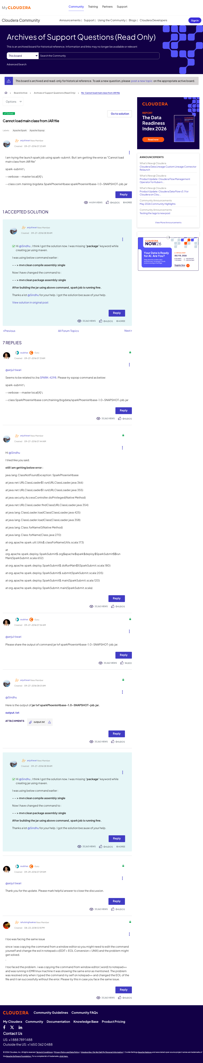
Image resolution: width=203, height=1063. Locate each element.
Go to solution (120, 113)
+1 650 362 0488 (40, 1044)
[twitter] (12, 1027)
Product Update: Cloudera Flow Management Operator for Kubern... (165, 180)
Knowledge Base (85, 1021)
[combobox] (99, 55)
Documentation (58, 1021)
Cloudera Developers (153, 20)
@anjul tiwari (13, 370)
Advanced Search (16, 64)
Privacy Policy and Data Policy (66, 1052)
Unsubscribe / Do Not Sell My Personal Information (102, 1052)
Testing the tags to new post (155, 213)
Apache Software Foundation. (19, 1056)
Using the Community (112, 20)
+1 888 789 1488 (20, 1040)
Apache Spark (20, 130)
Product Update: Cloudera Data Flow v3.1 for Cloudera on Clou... (164, 193)
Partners (107, 6)
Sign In (195, 20)
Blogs (132, 20)
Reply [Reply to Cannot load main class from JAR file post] (123, 194)
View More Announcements (168, 222)
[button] (128, 152)
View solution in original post (30, 302)
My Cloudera (12, 1021)
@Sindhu (24, 246)
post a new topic (142, 81)
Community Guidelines (51, 1012)
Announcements (69, 20)
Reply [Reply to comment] (117, 313)
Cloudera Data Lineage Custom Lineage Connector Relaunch (168, 168)
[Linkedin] (20, 1027)
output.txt (12, 712)
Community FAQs (84, 1012)
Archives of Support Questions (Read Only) (54, 93)
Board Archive (20, 93)
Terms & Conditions (44, 1052)
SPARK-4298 (48, 377)
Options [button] (11, 101)
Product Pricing (113, 1021)
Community (76, 6)
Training (93, 6)
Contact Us (12, 1033)
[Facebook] (4, 1027)
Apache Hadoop (145, 1052)
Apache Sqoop (37, 130)
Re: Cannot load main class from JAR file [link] (100, 93)
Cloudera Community (21, 20)
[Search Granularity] (22, 55)
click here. (63, 1056)
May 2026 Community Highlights (158, 203)
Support (122, 6)
